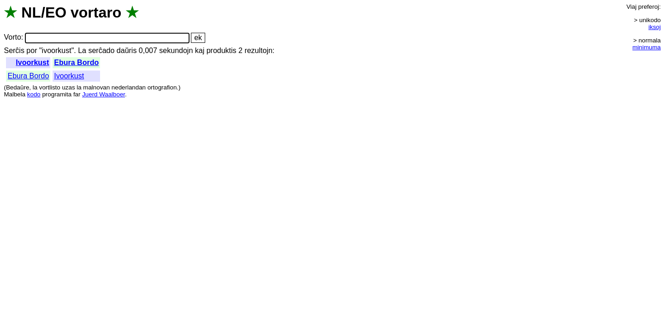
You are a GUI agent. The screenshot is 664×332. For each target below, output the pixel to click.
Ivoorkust (32, 62)
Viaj (631, 6)
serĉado (101, 50)
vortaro (96, 12)
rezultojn (258, 50)
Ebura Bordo (76, 62)
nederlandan (129, 87)
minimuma (647, 47)
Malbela (14, 94)
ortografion (162, 87)
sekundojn (176, 50)
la (35, 87)
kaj (199, 50)
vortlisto (49, 87)
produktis (222, 50)
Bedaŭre (17, 87)
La (82, 50)
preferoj (648, 6)
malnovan (96, 87)
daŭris (127, 50)
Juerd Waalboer (103, 94)
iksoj (654, 27)
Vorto (12, 38)
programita (56, 94)
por (31, 50)
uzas (68, 87)
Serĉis (14, 50)
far (77, 94)
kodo (34, 94)
